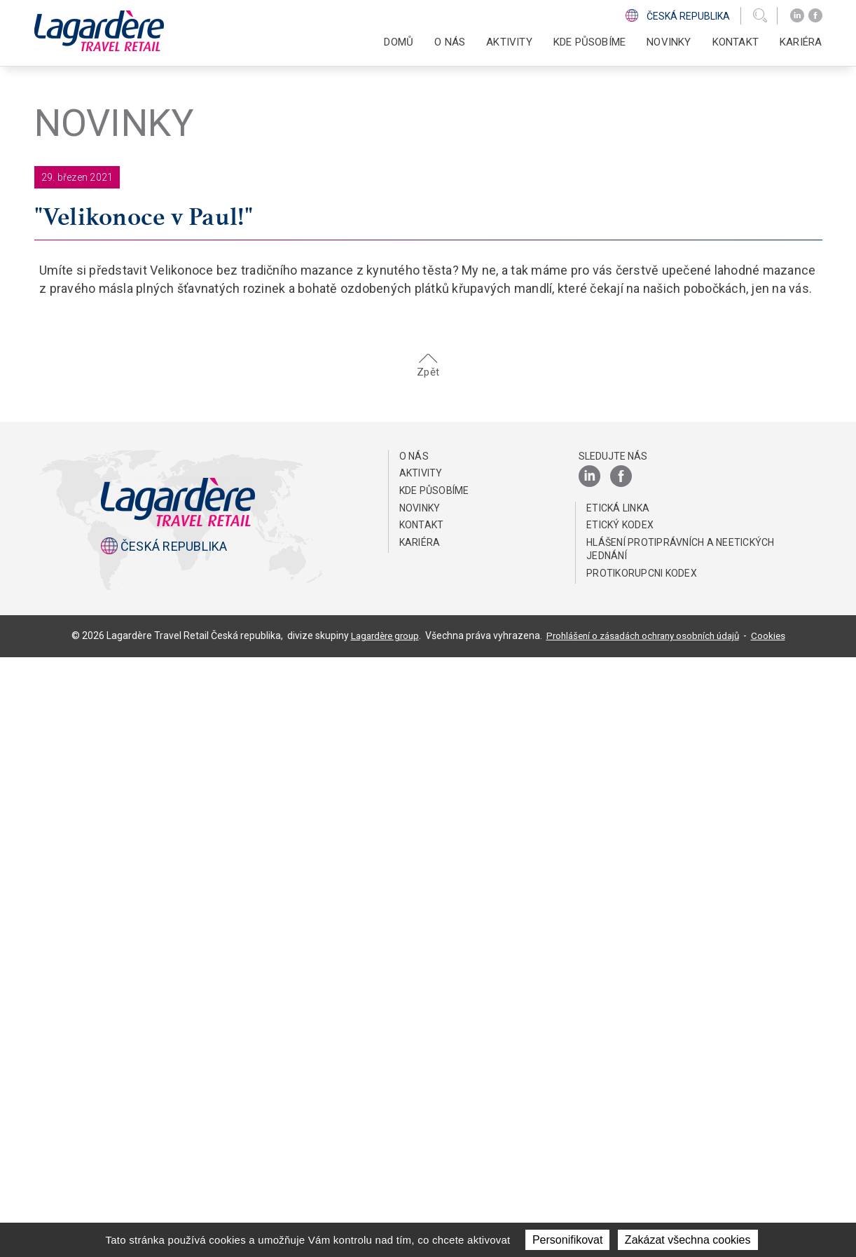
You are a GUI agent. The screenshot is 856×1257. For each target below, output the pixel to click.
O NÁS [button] (449, 42)
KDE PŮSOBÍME (589, 42)
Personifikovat (567, 1240)
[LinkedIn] (797, 15)
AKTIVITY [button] (509, 42)
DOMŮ (398, 42)
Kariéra (420, 1142)
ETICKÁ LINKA (617, 1107)
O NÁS (414, 1056)
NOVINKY (669, 42)
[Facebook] (815, 15)
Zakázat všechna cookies (688, 1240)
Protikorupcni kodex (641, 1173)
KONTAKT (735, 42)
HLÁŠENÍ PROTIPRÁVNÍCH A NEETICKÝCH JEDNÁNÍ (680, 1149)
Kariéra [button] (801, 42)
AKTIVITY (421, 1072)
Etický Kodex (620, 1124)
